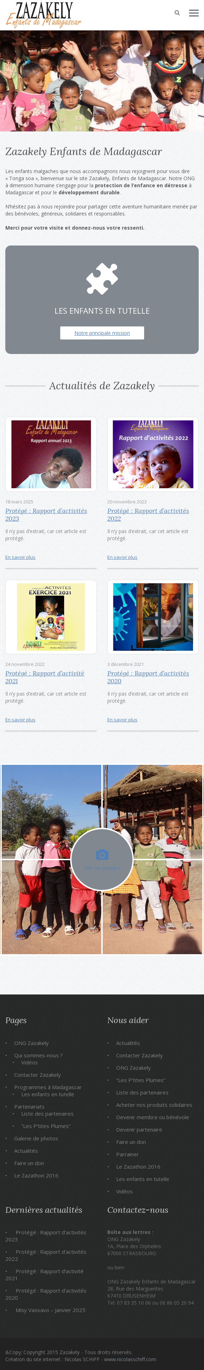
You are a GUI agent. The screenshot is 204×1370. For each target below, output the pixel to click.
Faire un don (29, 1163)
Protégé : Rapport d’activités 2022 (148, 514)
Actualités (26, 1150)
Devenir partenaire (139, 1129)
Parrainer (127, 1154)
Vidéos (29, 1062)
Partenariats (29, 1106)
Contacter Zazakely (37, 1074)
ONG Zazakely (31, 1042)
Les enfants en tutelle (47, 1094)
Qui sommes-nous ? (38, 1055)
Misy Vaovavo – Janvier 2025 (50, 1309)
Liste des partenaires (47, 1113)
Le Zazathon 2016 (36, 1175)
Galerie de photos (36, 1138)
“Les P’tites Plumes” (45, 1125)
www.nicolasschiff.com (130, 1359)
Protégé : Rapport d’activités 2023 (46, 514)
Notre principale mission (102, 333)
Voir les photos (102, 860)
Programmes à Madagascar (48, 1087)
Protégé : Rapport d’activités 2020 (148, 677)
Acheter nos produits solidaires (154, 1104)
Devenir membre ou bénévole (152, 1117)
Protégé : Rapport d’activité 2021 (44, 677)
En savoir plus (20, 557)
